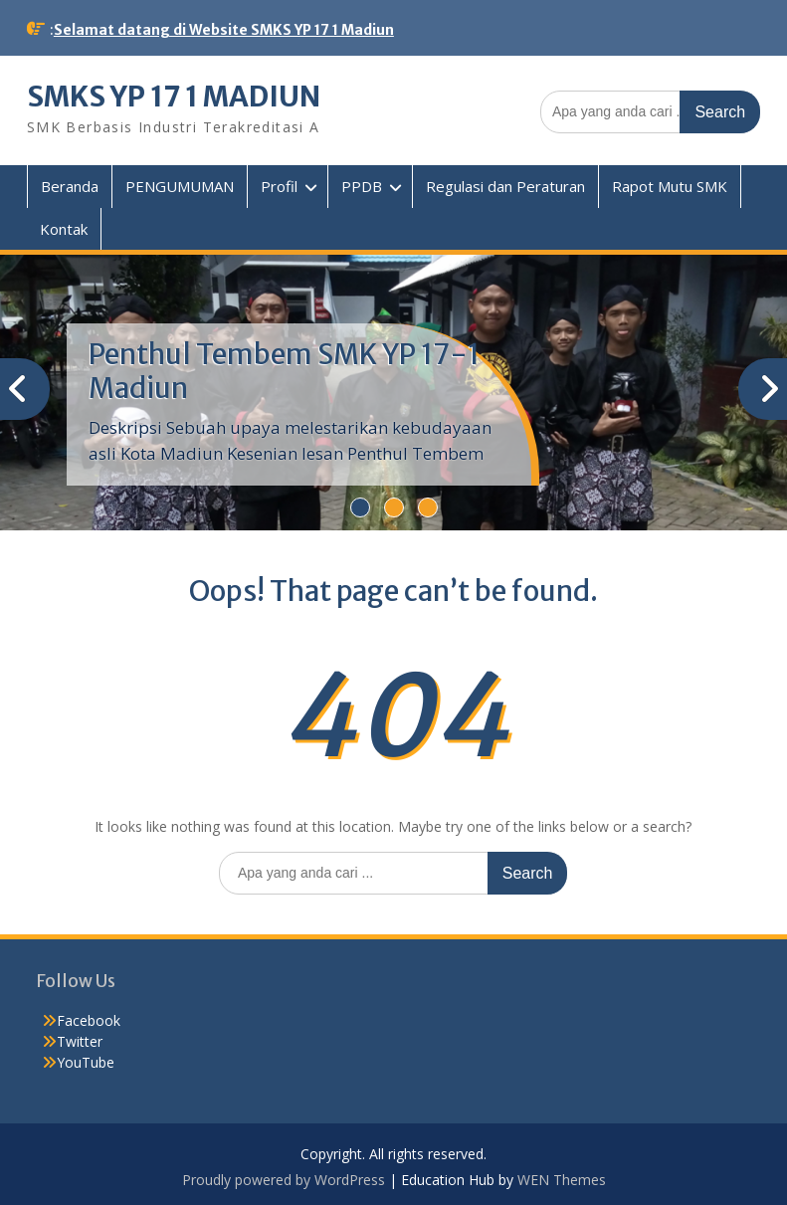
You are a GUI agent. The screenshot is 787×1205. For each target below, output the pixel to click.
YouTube (85, 1062)
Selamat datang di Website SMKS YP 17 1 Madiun (224, 30)
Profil (279, 186)
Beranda (69, 186)
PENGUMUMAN (179, 186)
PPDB (361, 186)
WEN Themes (561, 1179)
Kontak (64, 229)
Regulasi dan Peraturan (505, 186)
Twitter (79, 1041)
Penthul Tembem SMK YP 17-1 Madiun (284, 371)
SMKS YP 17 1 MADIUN (173, 96)
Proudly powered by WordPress (283, 1179)
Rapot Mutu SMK (669, 186)
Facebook (88, 1020)
